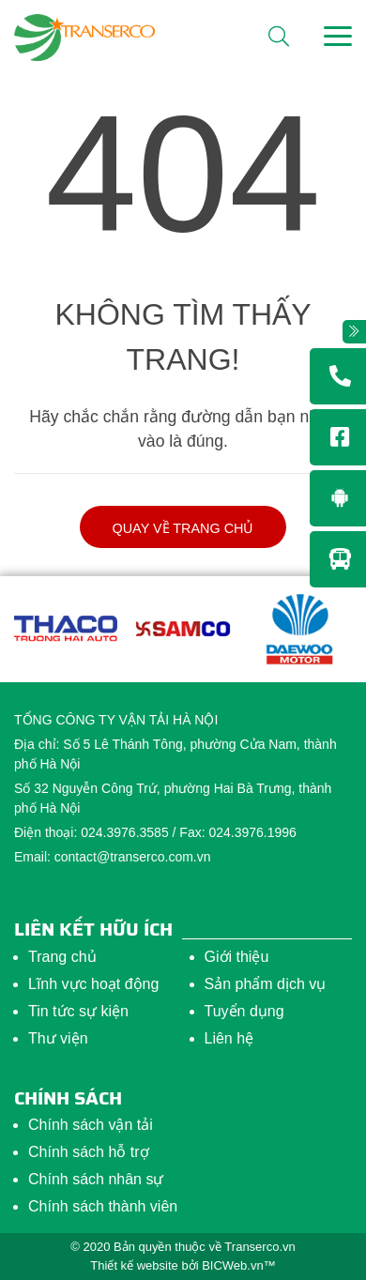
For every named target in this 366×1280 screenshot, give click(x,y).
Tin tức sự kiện (78, 1011)
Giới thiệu (237, 957)
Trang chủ (62, 957)
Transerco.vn (259, 1247)
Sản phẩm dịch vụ (266, 984)
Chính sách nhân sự (95, 1179)
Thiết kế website (133, 1265)
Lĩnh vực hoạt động (93, 984)
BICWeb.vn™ (239, 1265)
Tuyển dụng (244, 1011)
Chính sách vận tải (90, 1125)
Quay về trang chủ (183, 528)
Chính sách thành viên (102, 1206)
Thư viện (58, 1038)
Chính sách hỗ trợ (88, 1152)
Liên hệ (229, 1038)
